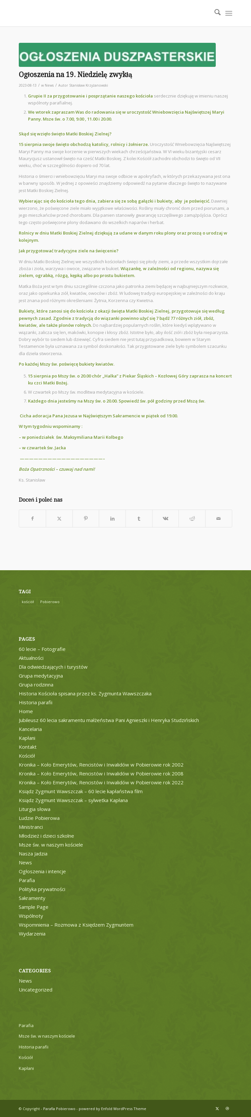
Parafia (27, 880)
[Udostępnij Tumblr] (139, 518)
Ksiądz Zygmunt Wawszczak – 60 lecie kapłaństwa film (81, 791)
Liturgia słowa (34, 809)
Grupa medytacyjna (41, 675)
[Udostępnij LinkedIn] (112, 518)
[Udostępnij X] (59, 518)
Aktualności (31, 658)
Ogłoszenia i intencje (42, 871)
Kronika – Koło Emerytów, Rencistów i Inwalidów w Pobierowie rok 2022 (101, 782)
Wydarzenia (32, 933)
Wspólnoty (31, 915)
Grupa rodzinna (36, 684)
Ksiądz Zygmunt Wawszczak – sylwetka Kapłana (73, 800)
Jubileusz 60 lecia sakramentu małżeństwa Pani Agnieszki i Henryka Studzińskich (109, 720)
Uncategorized (35, 989)
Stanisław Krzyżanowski (88, 85)
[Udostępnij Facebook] (32, 518)
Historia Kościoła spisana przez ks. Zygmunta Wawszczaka (85, 693)
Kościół (27, 755)
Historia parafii (35, 702)
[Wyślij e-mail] (219, 518)
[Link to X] (217, 1108)
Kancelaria (30, 729)
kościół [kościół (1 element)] (28, 601)
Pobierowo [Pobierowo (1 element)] (50, 601)
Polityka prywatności (42, 889)
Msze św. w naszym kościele (51, 844)
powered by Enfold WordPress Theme (112, 1108)
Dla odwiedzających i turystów (53, 666)
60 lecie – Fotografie (42, 649)
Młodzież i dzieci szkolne (46, 835)
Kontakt (28, 746)
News (49, 85)
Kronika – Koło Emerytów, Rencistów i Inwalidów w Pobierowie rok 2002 (101, 764)
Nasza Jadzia (33, 853)
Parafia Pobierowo (59, 1108)
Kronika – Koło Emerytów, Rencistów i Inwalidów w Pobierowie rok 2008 (101, 773)
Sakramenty (32, 898)
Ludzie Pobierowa (39, 818)
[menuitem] (214, 13)
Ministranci (31, 827)
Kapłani (27, 738)
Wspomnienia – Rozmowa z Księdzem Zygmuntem (76, 924)
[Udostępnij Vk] (166, 518)
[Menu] (228, 13)
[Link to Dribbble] (227, 1108)
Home (26, 711)
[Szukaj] (214, 13)
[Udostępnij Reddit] (192, 518)
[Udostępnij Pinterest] (86, 518)
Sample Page (33, 907)
